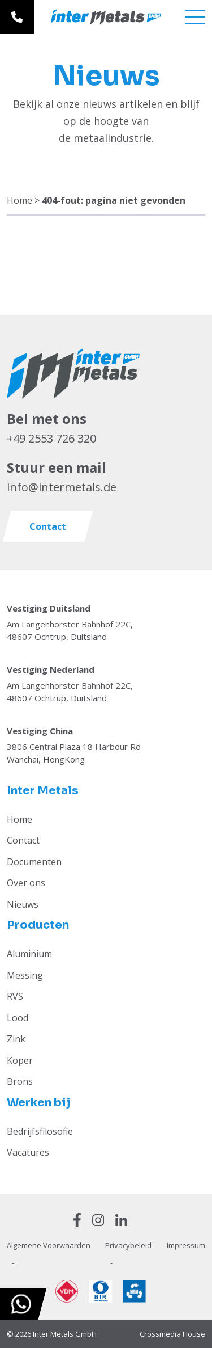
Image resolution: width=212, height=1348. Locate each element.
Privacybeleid (128, 1245)
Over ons (26, 883)
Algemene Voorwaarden (48, 1245)
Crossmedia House (172, 1334)
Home (19, 200)
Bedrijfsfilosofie (40, 1131)
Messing (25, 975)
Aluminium (29, 953)
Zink (16, 1039)
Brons (20, 1081)
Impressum (186, 1245)
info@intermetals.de (61, 487)
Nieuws (22, 904)
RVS (15, 996)
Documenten (34, 862)
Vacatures (28, 1152)
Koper (20, 1060)
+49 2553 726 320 (51, 438)
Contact (23, 840)
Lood (17, 1018)
